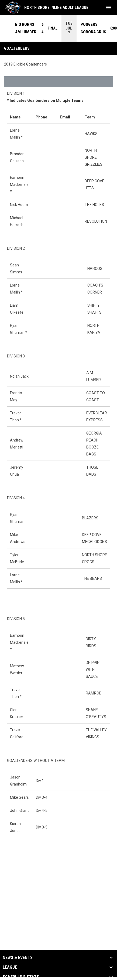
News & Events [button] (18, 958)
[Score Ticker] (58, 28)
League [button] (10, 967)
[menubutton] (108, 7)
